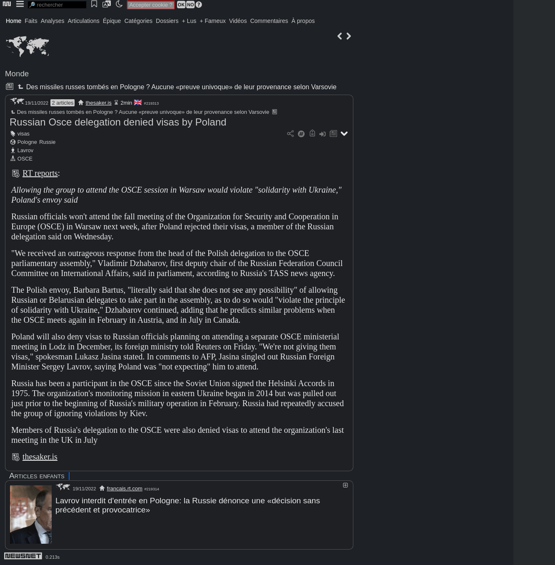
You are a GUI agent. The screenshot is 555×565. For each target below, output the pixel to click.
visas (24, 134)
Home (13, 21)
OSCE (25, 159)
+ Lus (189, 21)
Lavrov (25, 150)
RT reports (40, 173)
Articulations (84, 21)
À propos (303, 21)
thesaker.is (99, 103)
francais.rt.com (124, 488)
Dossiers (167, 21)
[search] (57, 5)
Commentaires (269, 21)
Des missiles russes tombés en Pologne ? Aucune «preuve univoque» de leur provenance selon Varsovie (176, 86)
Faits (31, 21)
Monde (17, 73)
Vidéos (238, 21)
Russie (47, 142)
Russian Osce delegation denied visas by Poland (118, 122)
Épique (112, 21)
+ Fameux (213, 21)
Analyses (53, 21)
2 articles (62, 103)
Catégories (138, 21)
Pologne (27, 142)
